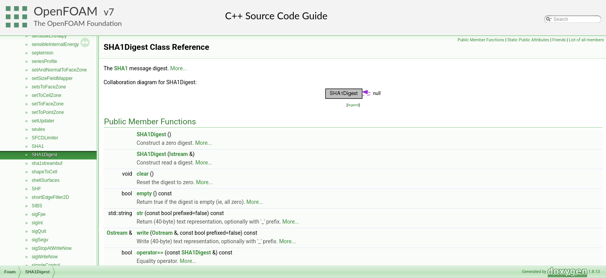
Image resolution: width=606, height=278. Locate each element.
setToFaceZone (48, 104)
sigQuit (39, 231)
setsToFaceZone (49, 87)
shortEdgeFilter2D (50, 197)
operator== (149, 252)
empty (144, 193)
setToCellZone (46, 95)
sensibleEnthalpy (49, 36)
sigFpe (39, 214)
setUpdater (43, 121)
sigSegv (40, 239)
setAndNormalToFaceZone (59, 70)
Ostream (117, 233)
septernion (42, 53)
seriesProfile (44, 61)
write (142, 233)
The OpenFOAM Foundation (78, 23)
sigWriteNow (45, 256)
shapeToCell (44, 172)
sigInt (37, 222)
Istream (178, 154)
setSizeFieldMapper (52, 78)
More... (178, 68)
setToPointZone (48, 112)
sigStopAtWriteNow (51, 248)
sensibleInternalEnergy (55, 44)
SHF (36, 189)
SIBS (37, 205)
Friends (559, 39)
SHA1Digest (44, 155)
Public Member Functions (481, 39)
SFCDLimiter (45, 138)
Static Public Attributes (528, 39)
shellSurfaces (46, 180)
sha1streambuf (47, 163)
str (139, 213)
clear (142, 174)
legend (353, 105)
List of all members (586, 39)
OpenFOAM (66, 11)
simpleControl (46, 265)
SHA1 (38, 146)
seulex (38, 129)
